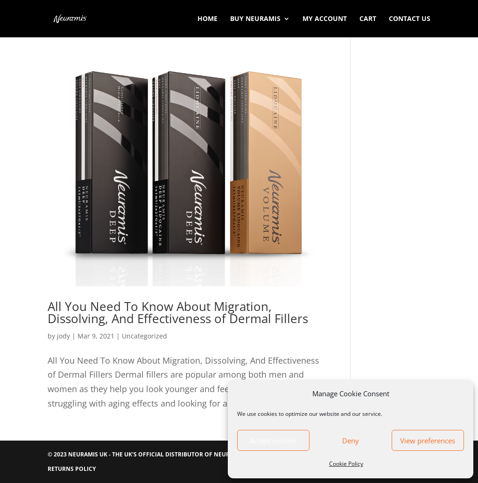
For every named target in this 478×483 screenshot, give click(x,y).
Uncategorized (144, 335)
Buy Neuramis (255, 19)
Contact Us (409, 19)
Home (207, 19)
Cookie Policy (346, 464)
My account (324, 19)
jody (63, 335)
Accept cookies (273, 440)
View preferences (427, 440)
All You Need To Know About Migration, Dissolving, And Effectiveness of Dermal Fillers (178, 312)
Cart (367, 19)
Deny (350, 440)
